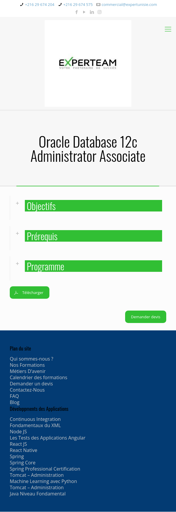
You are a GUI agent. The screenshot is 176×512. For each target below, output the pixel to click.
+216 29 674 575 (78, 4)
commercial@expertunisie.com (129, 4)
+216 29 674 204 (39, 4)
